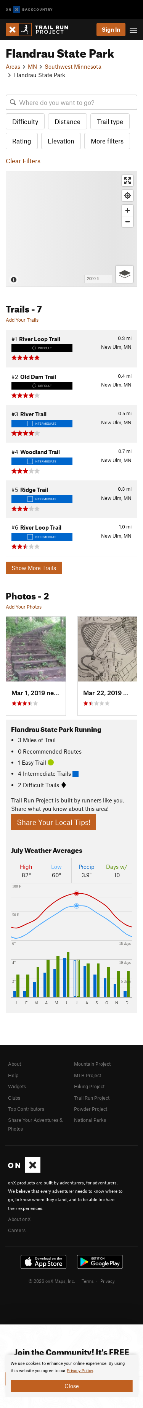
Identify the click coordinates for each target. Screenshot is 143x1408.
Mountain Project (92, 1064)
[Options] (124, 274)
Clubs (14, 1098)
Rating (21, 141)
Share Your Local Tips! (53, 822)
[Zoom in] (127, 210)
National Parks (90, 1120)
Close (71, 1385)
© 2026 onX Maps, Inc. (52, 1281)
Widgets (17, 1086)
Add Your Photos (24, 607)
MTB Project (87, 1075)
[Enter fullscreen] (127, 180)
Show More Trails (33, 567)
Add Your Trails (22, 320)
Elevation (61, 141)
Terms (88, 1281)
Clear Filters (23, 160)
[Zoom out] (127, 221)
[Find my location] (127, 195)
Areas (13, 66)
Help (13, 1075)
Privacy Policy (80, 1370)
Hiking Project (89, 1086)
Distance (67, 121)
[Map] (71, 229)
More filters (107, 141)
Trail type (110, 121)
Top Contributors (26, 1109)
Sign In (111, 29)
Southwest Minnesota (73, 66)
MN (32, 66)
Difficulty (25, 121)
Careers (17, 1230)
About (14, 1064)
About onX (19, 1219)
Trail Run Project (91, 1098)
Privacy (107, 1281)
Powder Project (90, 1109)
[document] (71, 1376)
